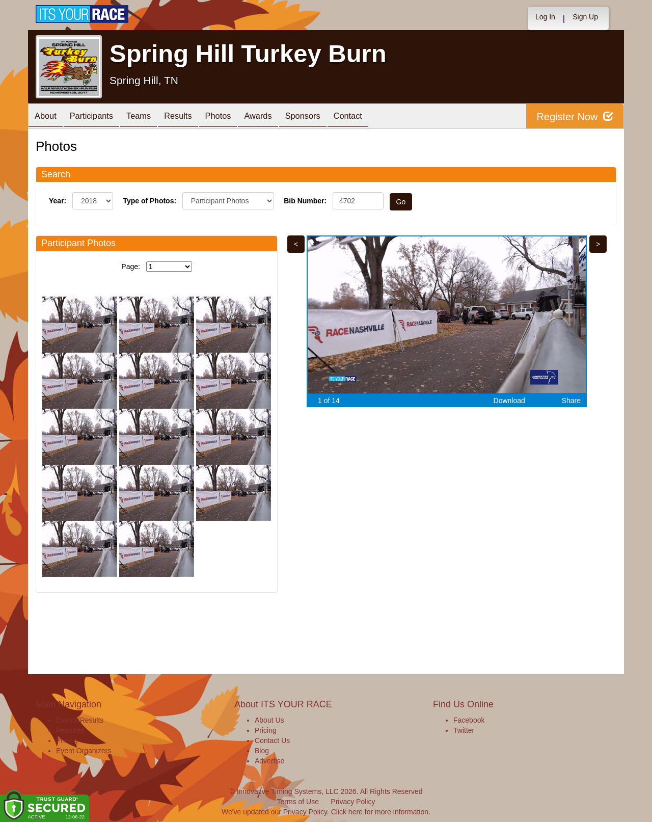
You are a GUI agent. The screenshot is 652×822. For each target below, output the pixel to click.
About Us (269, 720)
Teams (148, 117)
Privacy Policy (353, 802)
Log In (545, 17)
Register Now (574, 116)
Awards (279, 117)
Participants (97, 117)
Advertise (269, 761)
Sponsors (328, 117)
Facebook (468, 720)
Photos (235, 117)
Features (70, 730)
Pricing (67, 740)
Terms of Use (298, 802)
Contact (377, 117)
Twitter (463, 730)
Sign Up (585, 17)
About (47, 117)
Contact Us (272, 740)
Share (571, 400)
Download (509, 400)
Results (191, 117)
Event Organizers (83, 751)
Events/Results (79, 720)
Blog (262, 751)
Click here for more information (379, 812)
